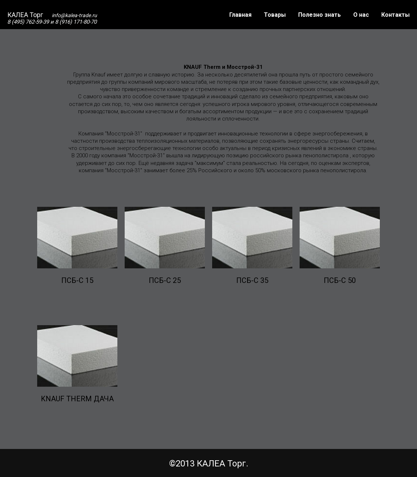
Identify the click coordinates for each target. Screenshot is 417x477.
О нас (361, 14)
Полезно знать (319, 14)
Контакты (395, 14)
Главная (240, 14)
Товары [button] (275, 14)
